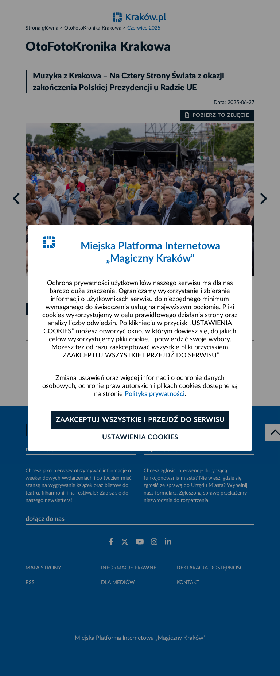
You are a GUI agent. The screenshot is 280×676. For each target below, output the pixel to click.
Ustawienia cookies (140, 437)
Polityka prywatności (154, 394)
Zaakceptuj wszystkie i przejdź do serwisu (140, 420)
